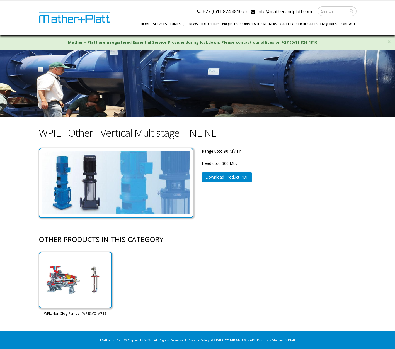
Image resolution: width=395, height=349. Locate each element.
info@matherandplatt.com (284, 11)
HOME (145, 23)
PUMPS (175, 23)
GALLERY (287, 23)
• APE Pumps (259, 340)
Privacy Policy (198, 340)
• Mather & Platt (282, 340)
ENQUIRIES (328, 23)
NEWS (193, 23)
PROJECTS (230, 23)
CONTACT (347, 23)
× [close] (389, 42)
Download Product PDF (226, 177)
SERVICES (160, 23)
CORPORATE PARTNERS (258, 23)
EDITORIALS (210, 23)
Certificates (307, 23)
